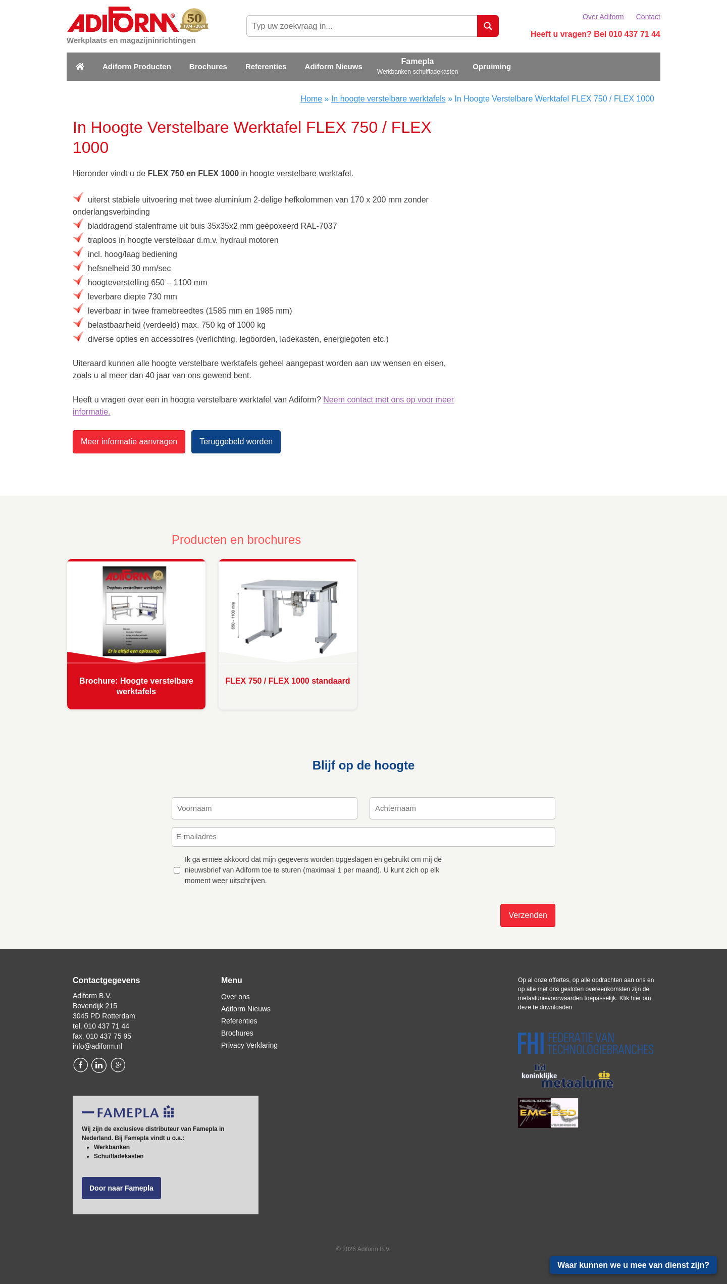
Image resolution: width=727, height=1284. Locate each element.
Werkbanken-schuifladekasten (417, 71)
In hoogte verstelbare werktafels (388, 98)
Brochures (208, 66)
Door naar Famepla (121, 1188)
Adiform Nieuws (333, 66)
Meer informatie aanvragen (129, 441)
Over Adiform (603, 17)
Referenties (266, 66)
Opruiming (492, 66)
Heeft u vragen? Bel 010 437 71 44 (595, 34)
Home (311, 98)
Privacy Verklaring (249, 1045)
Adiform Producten (136, 66)
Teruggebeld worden (236, 441)
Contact (648, 17)
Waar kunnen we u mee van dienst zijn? (633, 1265)
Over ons (235, 997)
